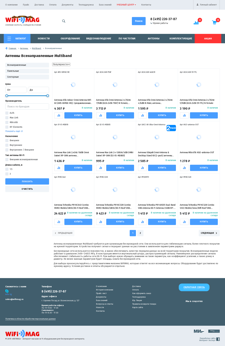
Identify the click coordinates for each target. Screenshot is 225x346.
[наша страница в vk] (174, 307)
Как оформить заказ (141, 293)
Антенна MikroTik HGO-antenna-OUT (197, 152)
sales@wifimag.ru (14, 299)
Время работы (159, 23)
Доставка (39, 4)
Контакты (146, 4)
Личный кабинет (208, 4)
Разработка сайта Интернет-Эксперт (209, 339)
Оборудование (70, 38)
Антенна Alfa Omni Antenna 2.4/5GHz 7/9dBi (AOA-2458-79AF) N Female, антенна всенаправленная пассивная (114, 102)
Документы (67, 4)
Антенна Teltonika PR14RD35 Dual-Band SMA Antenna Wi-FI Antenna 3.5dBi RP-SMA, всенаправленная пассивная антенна (156, 207)
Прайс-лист (101, 293)
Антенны (154, 38)
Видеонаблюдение (98, 38)
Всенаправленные (16, 65)
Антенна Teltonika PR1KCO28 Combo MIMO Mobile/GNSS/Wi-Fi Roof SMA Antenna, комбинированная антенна (113, 207)
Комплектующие (181, 38)
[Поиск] (139, 21)
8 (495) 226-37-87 (163, 19)
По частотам (127, 38)
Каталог (20, 38)
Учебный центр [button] (125, 4)
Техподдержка (86, 4)
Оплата (52, 4)
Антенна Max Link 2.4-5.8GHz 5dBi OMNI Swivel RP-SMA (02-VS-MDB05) (114, 154)
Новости (44, 38)
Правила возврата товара (144, 304)
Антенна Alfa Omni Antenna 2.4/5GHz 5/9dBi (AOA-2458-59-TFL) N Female (197, 101)
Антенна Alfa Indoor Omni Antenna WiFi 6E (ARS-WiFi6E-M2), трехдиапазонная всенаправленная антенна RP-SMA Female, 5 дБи (72, 102)
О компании (11, 4)
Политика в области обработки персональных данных (30, 319)
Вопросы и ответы (104, 304)
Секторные (13, 77)
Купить (79, 115)
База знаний (105, 4)
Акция (208, 38)
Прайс (26, 4)
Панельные (13, 71)
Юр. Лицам (137, 300)
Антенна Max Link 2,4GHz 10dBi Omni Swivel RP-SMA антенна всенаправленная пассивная (71, 154)
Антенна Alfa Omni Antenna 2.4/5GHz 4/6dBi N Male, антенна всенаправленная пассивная (155, 102)
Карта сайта (137, 307)
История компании (104, 290)
